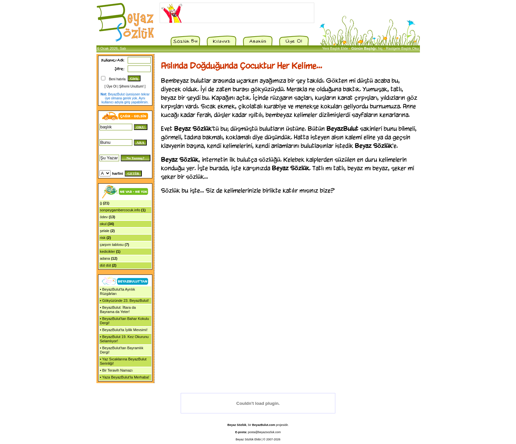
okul (103, 224)
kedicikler (107, 251)
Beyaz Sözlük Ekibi (248, 439)
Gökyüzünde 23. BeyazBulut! (125, 300)
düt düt (105, 265)
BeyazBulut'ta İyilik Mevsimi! (124, 330)
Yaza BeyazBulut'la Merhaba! (125, 377)
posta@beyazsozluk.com (264, 432)
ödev (104, 217)
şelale (105, 231)
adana (105, 258)
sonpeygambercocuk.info (120, 210)
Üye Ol (111, 86)
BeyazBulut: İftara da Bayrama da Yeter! (118, 309)
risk (103, 238)
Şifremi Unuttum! (131, 86)
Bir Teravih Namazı (117, 370)
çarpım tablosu (112, 245)
